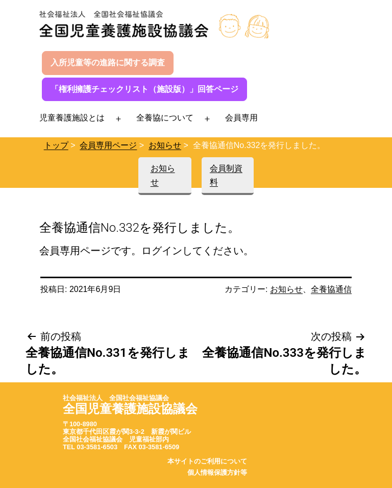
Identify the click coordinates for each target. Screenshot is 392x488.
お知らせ (165, 145)
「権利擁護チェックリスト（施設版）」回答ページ (144, 89)
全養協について (164, 118)
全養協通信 (331, 289)
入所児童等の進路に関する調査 (108, 62)
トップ (56, 145)
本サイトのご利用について (207, 461)
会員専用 (241, 118)
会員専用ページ (108, 145)
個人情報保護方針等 (217, 472)
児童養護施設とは (72, 118)
